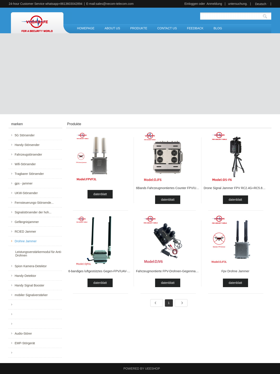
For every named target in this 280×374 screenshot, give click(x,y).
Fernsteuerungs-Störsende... (34, 202)
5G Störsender (25, 135)
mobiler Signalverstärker (31, 295)
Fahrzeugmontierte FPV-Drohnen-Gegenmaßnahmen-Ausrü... (178, 271)
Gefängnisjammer (27, 222)
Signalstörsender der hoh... (33, 212)
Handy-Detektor (25, 275)
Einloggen (191, 3)
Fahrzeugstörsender (28, 154)
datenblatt (100, 194)
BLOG (218, 28)
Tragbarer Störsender (29, 174)
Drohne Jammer (26, 241)
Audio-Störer (23, 333)
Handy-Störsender (27, 145)
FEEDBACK (195, 28)
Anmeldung (214, 3)
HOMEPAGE (85, 28)
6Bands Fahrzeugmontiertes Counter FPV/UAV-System (173, 188)
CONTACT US (167, 28)
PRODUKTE (138, 28)
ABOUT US (112, 28)
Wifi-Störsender (25, 164)
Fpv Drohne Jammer (235, 271)
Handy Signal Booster (29, 285)
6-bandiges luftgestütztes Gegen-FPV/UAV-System (103, 271)
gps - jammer (24, 183)
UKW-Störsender (26, 193)
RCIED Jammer (25, 231)
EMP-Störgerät (25, 343)
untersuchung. (238, 3)
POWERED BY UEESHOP (141, 368)
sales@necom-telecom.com (115, 3)
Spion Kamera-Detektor (31, 266)
